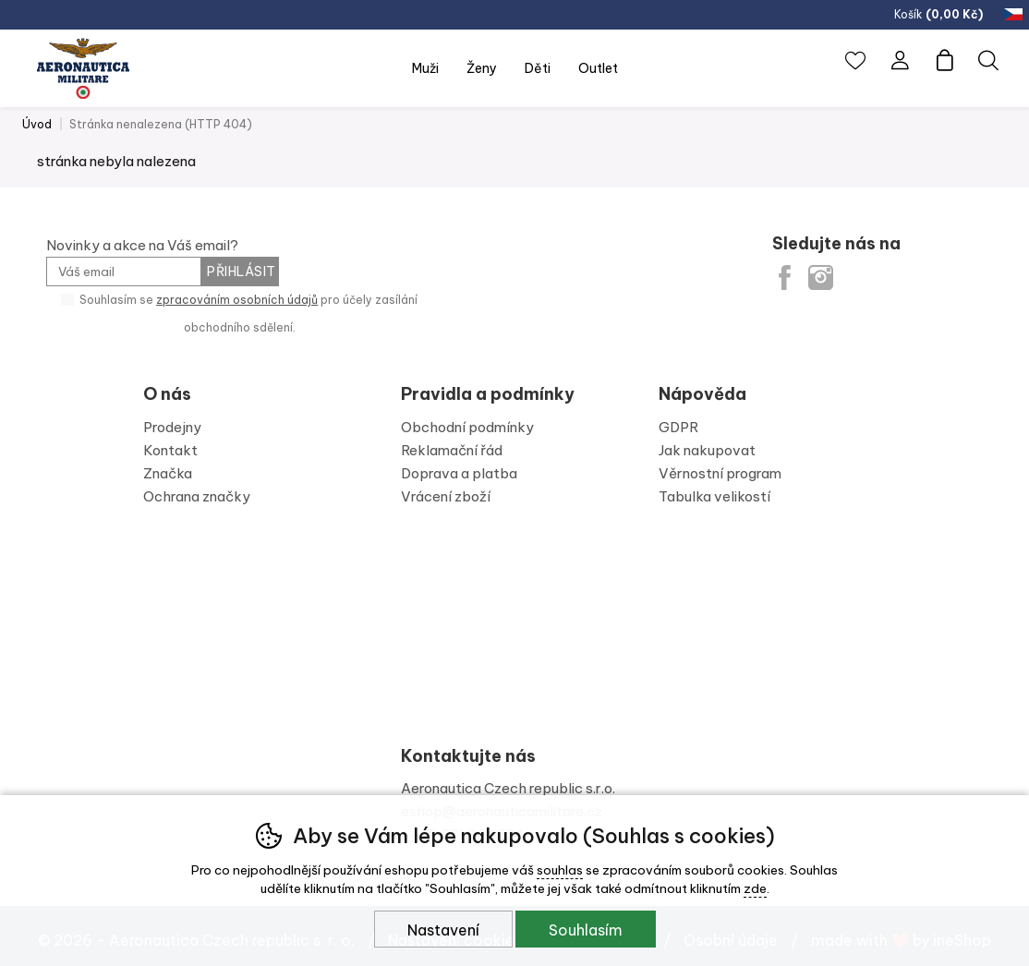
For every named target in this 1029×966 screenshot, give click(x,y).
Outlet (598, 68)
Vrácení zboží (445, 496)
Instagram (820, 277)
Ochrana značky (196, 496)
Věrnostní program (720, 473)
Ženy (481, 68)
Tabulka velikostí (714, 496)
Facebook (784, 277)
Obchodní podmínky (467, 427)
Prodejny (172, 427)
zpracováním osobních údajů (237, 300)
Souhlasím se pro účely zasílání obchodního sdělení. (239, 312)
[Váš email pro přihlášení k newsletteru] (123, 271)
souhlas (560, 870)
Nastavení (443, 930)
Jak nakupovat (707, 450)
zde (755, 888)
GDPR (678, 427)
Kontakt (170, 450)
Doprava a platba (459, 473)
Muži (425, 68)
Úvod (37, 124)
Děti (538, 68)
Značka (167, 473)
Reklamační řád (451, 450)
